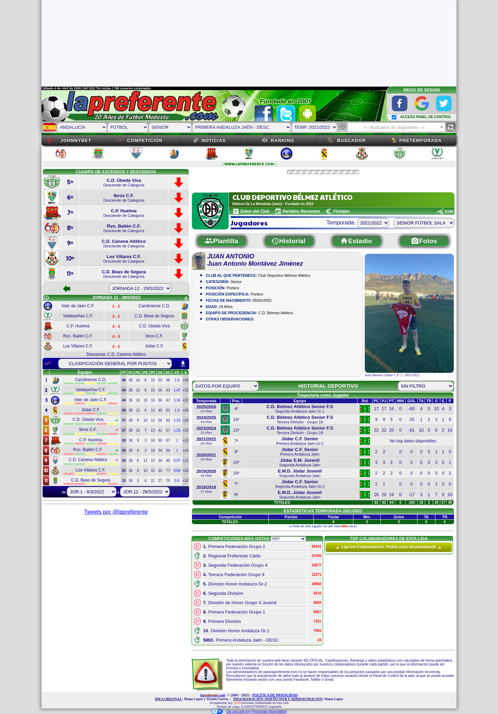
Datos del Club (254, 211)
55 (160, 390)
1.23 (177, 420)
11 (138, 410)
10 (153, 380)
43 (168, 390)
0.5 (177, 481)
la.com (212, 695)
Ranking (282, 140)
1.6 (177, 380)
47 (168, 400)
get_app (186, 298)
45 (160, 410)
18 (153, 440)
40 (168, 460)
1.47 (177, 390)
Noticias (214, 140)
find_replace (450, 127)
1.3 (177, 410)
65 (168, 420)
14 (138, 380)
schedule (46, 298)
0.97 (177, 460)
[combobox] (396, 127)
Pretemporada (420, 140)
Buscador (351, 140)
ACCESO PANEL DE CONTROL (425, 117)
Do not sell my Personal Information (249, 711)
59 (160, 420)
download (183, 364)
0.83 (177, 471)
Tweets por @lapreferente (116, 512)
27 (160, 481)
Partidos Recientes (301, 211)
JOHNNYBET (76, 140)
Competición (145, 140)
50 (160, 400)
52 (160, 380)
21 (153, 481)
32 (160, 471)
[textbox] (396, 127)
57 (168, 430)
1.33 (177, 400)
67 (168, 440)
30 (130, 380)
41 (160, 430)
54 (168, 450)
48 (168, 380)
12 (138, 390)
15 (153, 471)
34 (160, 450)
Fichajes (341, 211)
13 (153, 410)
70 (168, 481)
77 (168, 471)
